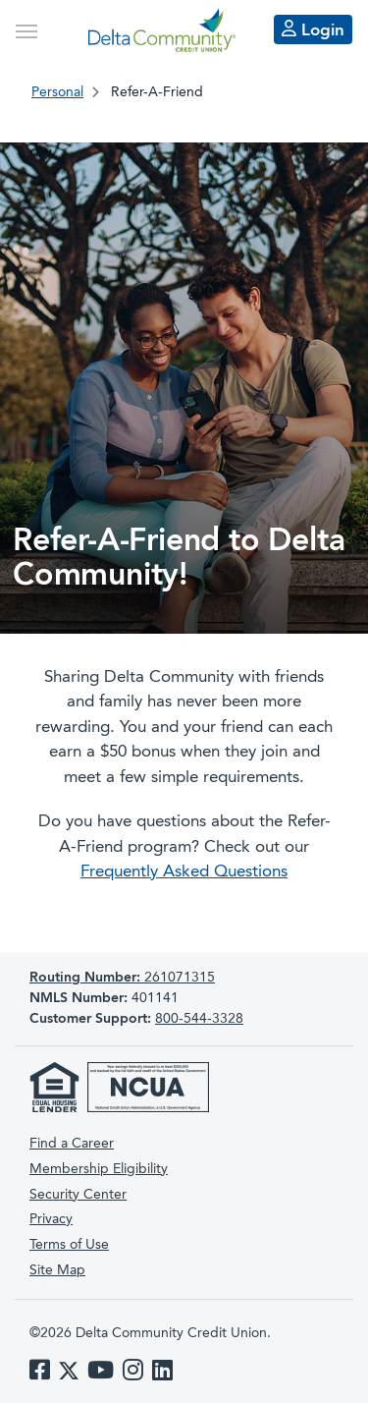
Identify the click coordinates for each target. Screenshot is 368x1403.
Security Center (78, 1195)
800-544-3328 (199, 1019)
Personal (57, 92)
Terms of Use (69, 1245)
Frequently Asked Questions (184, 872)
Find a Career (71, 1143)
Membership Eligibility (98, 1169)
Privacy (51, 1219)
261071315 (122, 977)
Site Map (57, 1270)
